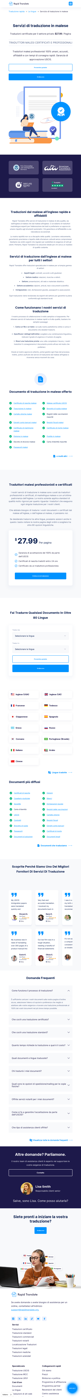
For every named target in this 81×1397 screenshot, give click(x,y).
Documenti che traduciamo (54, 845)
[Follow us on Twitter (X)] (20, 1319)
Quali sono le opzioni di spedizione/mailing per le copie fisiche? (41, 1085)
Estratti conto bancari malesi (25, 422)
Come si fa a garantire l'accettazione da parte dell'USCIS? (41, 1113)
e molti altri (62, 456)
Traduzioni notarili (20, 1341)
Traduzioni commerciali (23, 1337)
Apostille (17, 804)
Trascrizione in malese (22, 408)
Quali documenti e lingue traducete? (41, 1058)
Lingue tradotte (60, 772)
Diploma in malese (21, 436)
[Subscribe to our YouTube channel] (40, 1319)
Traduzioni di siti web (22, 1394)
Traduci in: (16, 643)
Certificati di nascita (22, 793)
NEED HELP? (72, 1388)
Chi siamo (46, 1371)
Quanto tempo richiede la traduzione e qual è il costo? (41, 1045)
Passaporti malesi (21, 447)
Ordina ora (40, 77)
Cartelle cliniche (53, 815)
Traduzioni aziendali (21, 1356)
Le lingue (32, 11)
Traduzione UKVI (20, 1379)
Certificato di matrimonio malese (23, 429)
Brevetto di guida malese (57, 408)
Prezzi (45, 1375)
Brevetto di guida (21, 826)
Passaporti (18, 831)
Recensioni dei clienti (52, 1390)
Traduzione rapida (16, 11)
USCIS (16, 815)
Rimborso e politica (51, 1379)
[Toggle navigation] (70, 3)
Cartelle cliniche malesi (23, 414)
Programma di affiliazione (54, 1382)
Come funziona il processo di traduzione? (41, 990)
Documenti (17, 1386)
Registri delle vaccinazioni (57, 809)
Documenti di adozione (23, 837)
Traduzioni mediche (21, 1353)
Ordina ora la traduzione (40, 576)
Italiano (5, 1395)
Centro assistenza (50, 1394)
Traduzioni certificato (22, 1329)
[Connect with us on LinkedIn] (27, 1319)
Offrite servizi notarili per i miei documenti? (41, 1099)
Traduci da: (16, 630)
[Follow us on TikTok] (34, 1319)
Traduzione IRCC (20, 1375)
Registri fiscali (52, 820)
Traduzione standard (21, 1333)
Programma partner (51, 1386)
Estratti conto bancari (55, 826)
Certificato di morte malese (58, 428)
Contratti (17, 820)
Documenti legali (53, 837)
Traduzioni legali (19, 1349)
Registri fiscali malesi (55, 422)
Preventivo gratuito (40, 67)
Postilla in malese (53, 436)
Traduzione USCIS (20, 1371)
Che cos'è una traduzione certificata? (41, 1019)
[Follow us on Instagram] (13, 1319)
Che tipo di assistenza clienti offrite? (41, 1127)
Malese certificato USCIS (57, 403)
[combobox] (7, 1394)
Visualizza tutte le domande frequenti (51, 1140)
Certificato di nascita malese (25, 403)
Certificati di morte (54, 831)
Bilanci (49, 798)
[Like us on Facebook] (47, 1319)
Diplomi (50, 793)
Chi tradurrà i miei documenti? (41, 1071)
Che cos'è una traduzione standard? (41, 1032)
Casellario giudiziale (22, 798)
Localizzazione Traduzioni (24, 1345)
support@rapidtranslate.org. (25, 1310)
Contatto (40, 1173)
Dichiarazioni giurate (55, 804)
